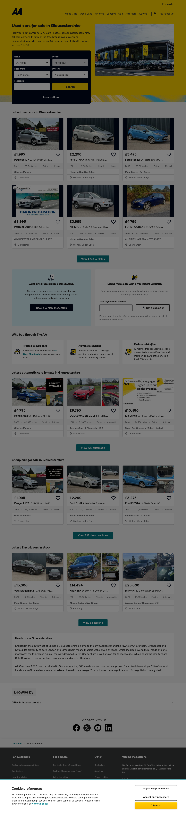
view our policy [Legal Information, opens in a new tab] (40, 804)
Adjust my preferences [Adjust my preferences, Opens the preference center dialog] (156, 789)
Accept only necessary (156, 797)
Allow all (156, 805)
